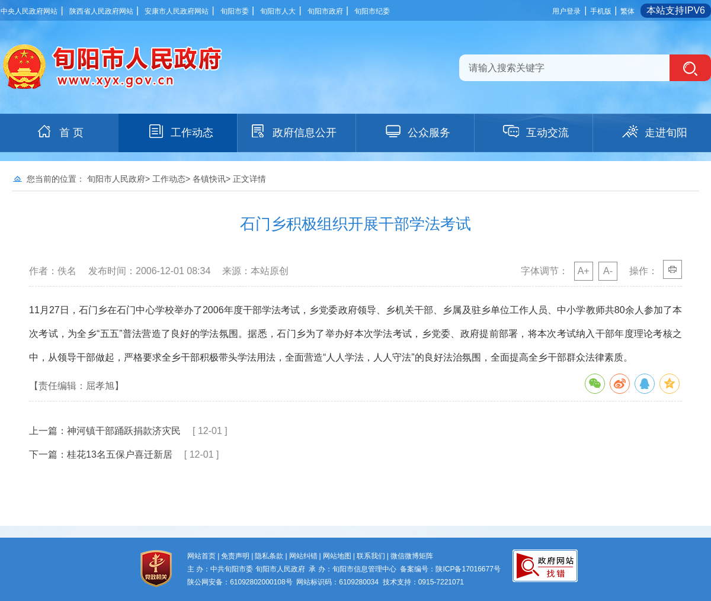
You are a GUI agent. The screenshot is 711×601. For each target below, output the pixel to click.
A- (608, 271)
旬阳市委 (234, 11)
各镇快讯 (209, 179)
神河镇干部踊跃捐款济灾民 (124, 431)
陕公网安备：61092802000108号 (239, 582)
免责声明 (235, 556)
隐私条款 (269, 556)
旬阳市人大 (278, 11)
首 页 (60, 131)
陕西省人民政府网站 (101, 11)
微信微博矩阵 (411, 556)
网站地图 (337, 556)
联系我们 (371, 556)
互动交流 (535, 131)
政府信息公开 (293, 131)
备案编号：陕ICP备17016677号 (450, 569)
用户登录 (566, 11)
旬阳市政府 (325, 11)
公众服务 (417, 131)
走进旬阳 (654, 131)
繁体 (627, 11)
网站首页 (201, 556)
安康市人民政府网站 (177, 11)
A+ (584, 271)
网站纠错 (303, 556)
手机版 (600, 11)
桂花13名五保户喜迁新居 (119, 454)
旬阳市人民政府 (116, 179)
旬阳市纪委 (372, 11)
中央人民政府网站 (29, 11)
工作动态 (180, 131)
